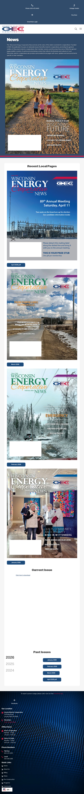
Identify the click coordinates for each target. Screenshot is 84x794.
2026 (10, 651)
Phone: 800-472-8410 (31, 6)
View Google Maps (10, 715)
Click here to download (23, 568)
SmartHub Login (74, 15)
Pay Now (31, 15)
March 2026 (15, 357)
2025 (10, 657)
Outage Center (53, 6)
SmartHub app (58, 687)
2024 (10, 664)
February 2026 (16, 458)
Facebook (14, 695)
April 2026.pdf (16, 258)
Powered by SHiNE (47, 790)
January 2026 (16, 556)
